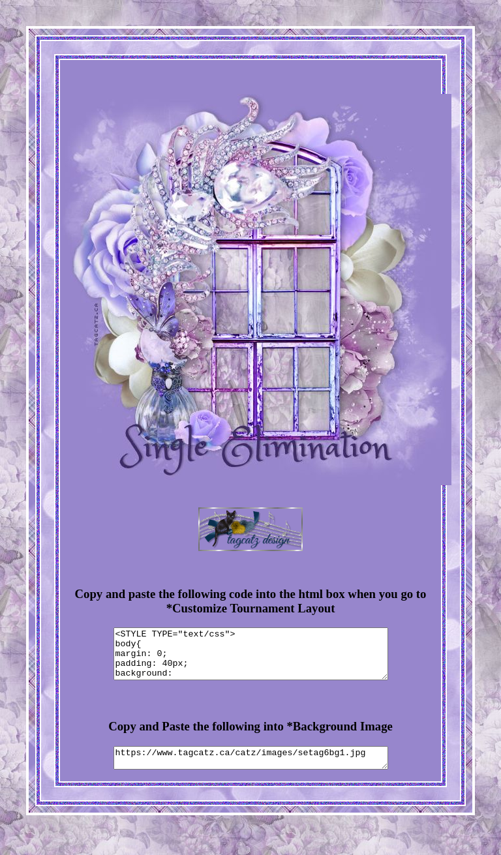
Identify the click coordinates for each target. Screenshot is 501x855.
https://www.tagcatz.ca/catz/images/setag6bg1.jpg (250, 769)
